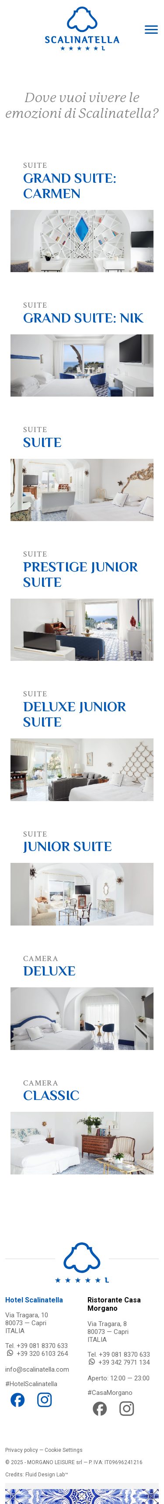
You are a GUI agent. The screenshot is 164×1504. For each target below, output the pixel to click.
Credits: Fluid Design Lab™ (36, 1475)
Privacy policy (21, 1450)
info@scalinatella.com (37, 1369)
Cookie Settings (64, 1450)
